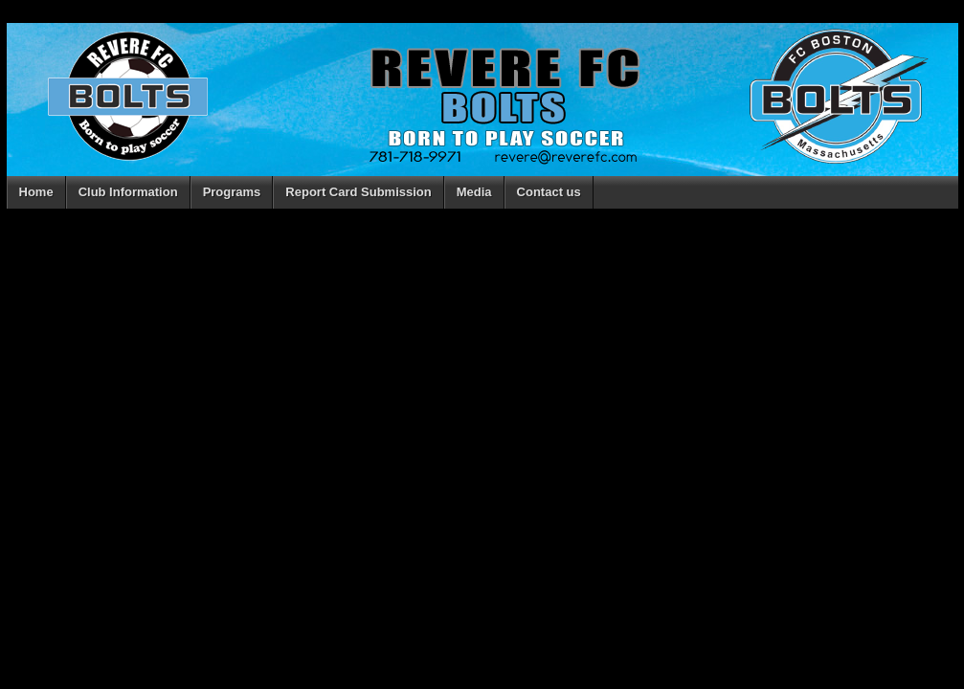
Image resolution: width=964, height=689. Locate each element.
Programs (232, 192)
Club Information (128, 192)
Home (36, 192)
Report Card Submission (358, 192)
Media (474, 192)
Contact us (549, 192)
